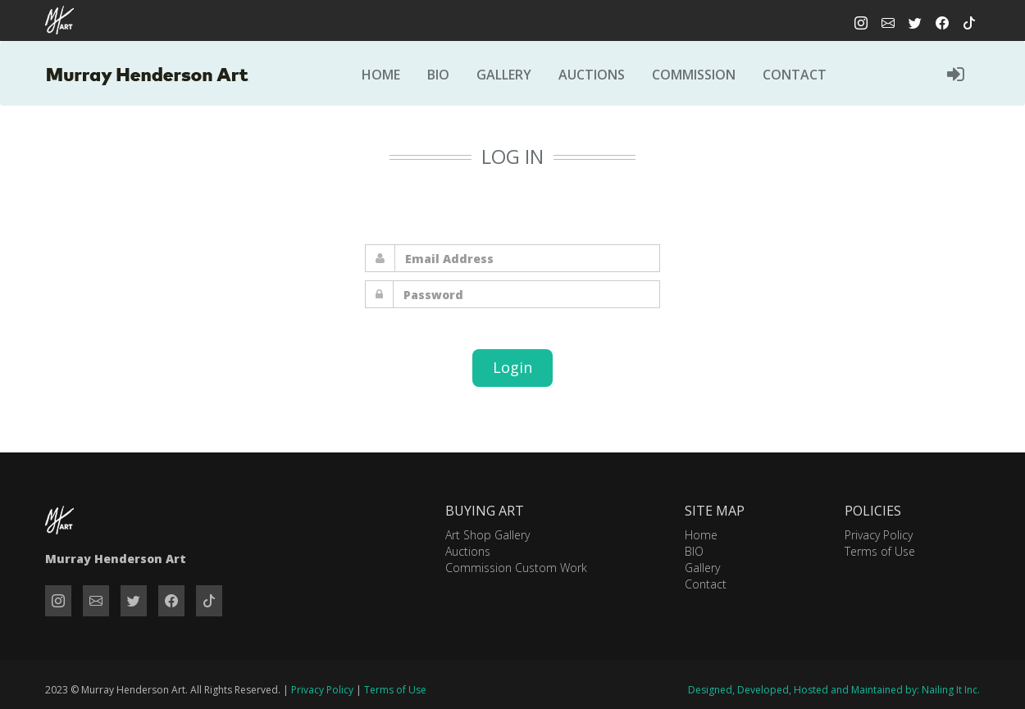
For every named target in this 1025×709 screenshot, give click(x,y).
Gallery (503, 75)
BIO (694, 551)
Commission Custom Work (516, 567)
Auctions (591, 75)
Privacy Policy (879, 535)
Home (381, 75)
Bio (438, 75)
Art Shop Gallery (487, 535)
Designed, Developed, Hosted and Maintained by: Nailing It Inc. (834, 690)
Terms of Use (880, 551)
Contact (795, 75)
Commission (694, 75)
